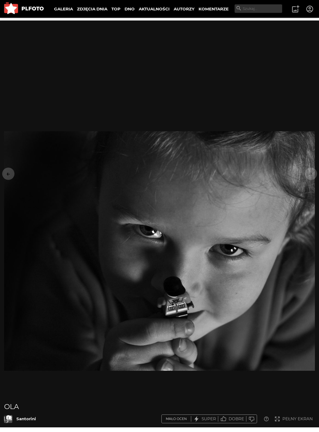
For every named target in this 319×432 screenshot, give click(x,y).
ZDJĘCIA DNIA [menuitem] (92, 8)
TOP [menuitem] (115, 8)
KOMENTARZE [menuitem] (214, 8)
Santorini (26, 418)
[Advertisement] (159, 59)
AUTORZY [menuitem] (184, 8)
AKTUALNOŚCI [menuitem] (154, 8)
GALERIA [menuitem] (63, 8)
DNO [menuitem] (130, 8)
